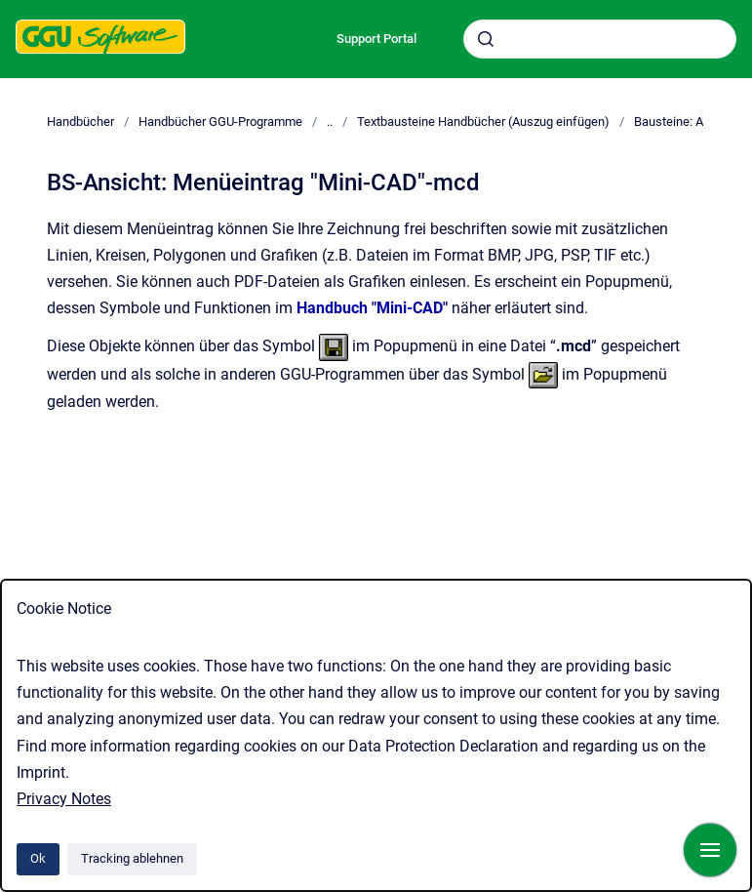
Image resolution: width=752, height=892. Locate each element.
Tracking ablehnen (132, 858)
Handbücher (80, 121)
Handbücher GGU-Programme (220, 121)
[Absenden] (485, 39)
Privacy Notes (64, 799)
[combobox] (599, 39)
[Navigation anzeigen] (710, 850)
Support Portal (376, 38)
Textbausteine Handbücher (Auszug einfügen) (483, 121)
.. (330, 121)
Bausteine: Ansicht (685, 121)
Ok (38, 858)
